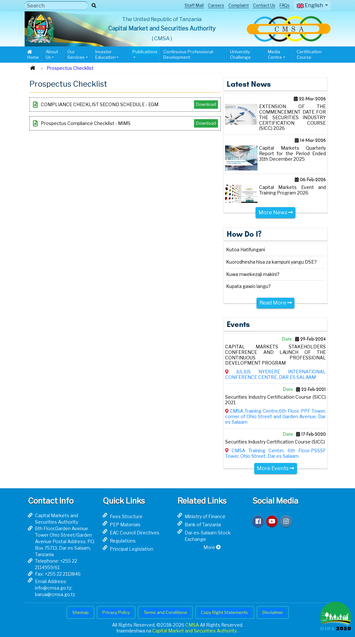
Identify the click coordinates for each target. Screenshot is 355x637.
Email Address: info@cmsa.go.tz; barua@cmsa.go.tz (55, 588)
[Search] (56, 5)
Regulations (123, 540)
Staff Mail (194, 5)
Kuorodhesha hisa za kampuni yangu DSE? (271, 262)
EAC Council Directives (134, 532)
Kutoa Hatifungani (245, 249)
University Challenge (240, 54)
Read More (275, 303)
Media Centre (275, 54)
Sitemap (80, 612)
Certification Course (309, 54)
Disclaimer (272, 612)
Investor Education (105, 54)
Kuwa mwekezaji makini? (253, 274)
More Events (275, 468)
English (310, 5)
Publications (144, 51)
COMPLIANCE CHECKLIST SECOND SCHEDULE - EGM (125, 104)
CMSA (192, 625)
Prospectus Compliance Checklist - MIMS (125, 123)
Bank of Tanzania (203, 524)
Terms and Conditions (165, 612)
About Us (52, 54)
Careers (216, 5)
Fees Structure (126, 516)
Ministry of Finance (205, 516)
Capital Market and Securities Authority (195, 630)
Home (33, 55)
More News (275, 212)
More (212, 547)
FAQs (285, 5)
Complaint (238, 5)
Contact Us (264, 5)
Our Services (76, 54)
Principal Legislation (131, 549)
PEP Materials (125, 524)
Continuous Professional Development (188, 54)
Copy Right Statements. (225, 612)
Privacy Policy (116, 612)
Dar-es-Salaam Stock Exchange (208, 536)
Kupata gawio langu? (248, 286)
